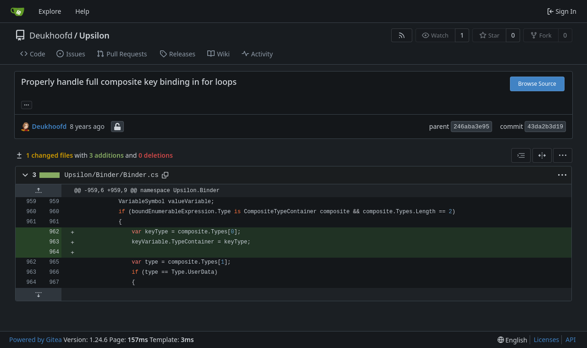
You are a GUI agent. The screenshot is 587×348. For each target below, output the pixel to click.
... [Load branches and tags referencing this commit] (26, 104)
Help (82, 11)
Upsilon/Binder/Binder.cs (112, 175)
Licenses (546, 339)
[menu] (562, 155)
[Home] (17, 11)
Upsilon (94, 35)
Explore (50, 11)
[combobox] (521, 155)
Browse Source (537, 84)
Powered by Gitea (35, 339)
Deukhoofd (50, 35)
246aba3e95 (471, 126)
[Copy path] (165, 175)
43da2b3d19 (545, 126)
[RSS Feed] (401, 35)
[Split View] (542, 155)
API (570, 339)
